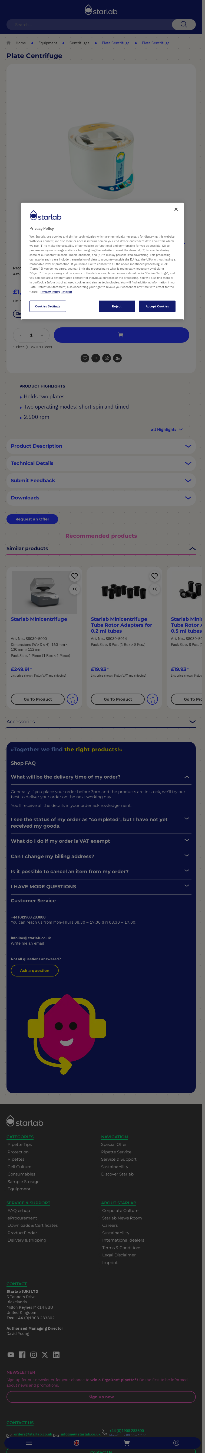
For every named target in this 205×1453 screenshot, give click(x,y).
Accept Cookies (157, 306)
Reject (116, 306)
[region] (102, 261)
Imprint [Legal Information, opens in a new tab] (66, 291)
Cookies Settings (47, 306)
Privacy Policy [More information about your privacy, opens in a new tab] (50, 291)
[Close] (176, 209)
